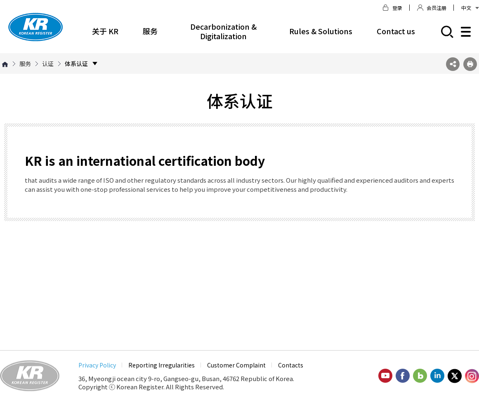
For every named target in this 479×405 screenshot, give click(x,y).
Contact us (396, 31)
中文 (470, 7)
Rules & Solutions (320, 31)
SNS (453, 64)
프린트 (470, 64)
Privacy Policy (97, 365)
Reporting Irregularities (161, 365)
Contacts (290, 365)
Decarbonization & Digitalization (223, 31)
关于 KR (105, 31)
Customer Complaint (236, 365)
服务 (150, 31)
